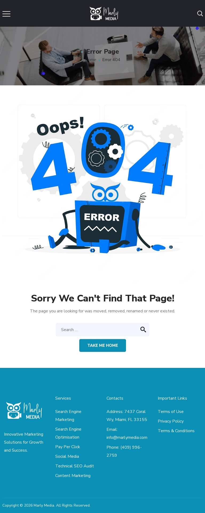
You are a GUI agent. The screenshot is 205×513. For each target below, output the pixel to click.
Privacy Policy (171, 421)
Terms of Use (171, 412)
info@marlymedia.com (127, 437)
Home (90, 60)
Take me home (102, 345)
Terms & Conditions (176, 431)
